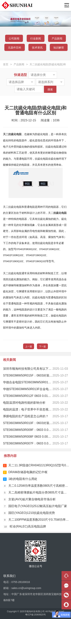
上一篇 (28, 346)
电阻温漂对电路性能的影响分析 (24, 402)
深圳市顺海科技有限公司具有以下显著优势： (33, 368)
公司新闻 (14, 38)
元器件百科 (14, 47)
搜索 (50, 89)
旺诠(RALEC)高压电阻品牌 (24, 526)
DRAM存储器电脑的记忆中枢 (25, 472)
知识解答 (58, 47)
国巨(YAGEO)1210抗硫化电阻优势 (29, 513)
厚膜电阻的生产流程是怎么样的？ (25, 416)
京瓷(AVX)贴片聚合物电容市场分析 (29, 499)
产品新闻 (57, 38)
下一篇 (42, 346)
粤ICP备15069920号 (35, 614)
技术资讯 (37, 47)
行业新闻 (35, 38)
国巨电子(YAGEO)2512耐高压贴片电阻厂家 (35, 506)
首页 (5, 64)
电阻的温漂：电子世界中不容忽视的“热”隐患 (33, 409)
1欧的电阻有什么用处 (20, 479)
